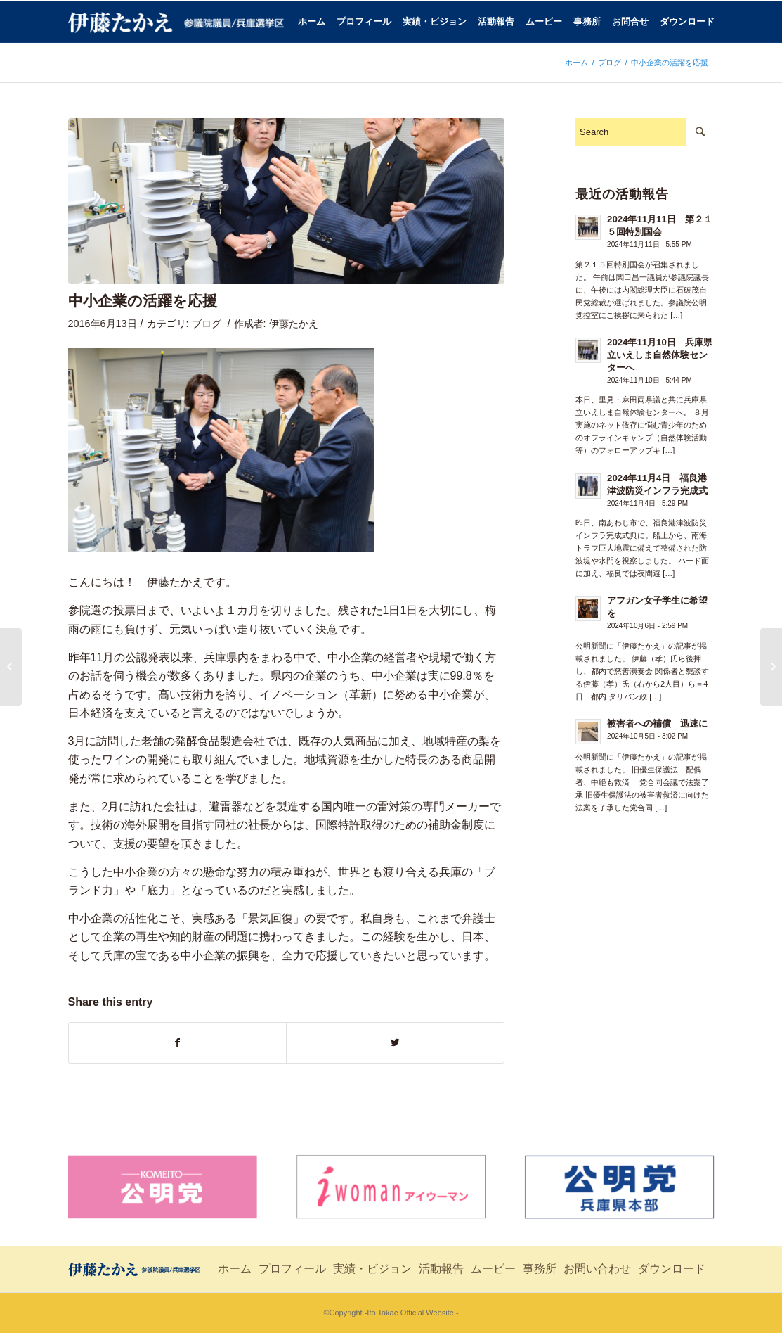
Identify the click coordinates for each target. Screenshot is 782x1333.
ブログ (609, 62)
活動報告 (441, 1269)
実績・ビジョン (372, 1269)
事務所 (539, 1269)
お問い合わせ (597, 1269)
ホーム (576, 62)
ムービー (493, 1269)
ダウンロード (671, 1269)
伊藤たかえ (293, 323)
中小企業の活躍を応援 (142, 301)
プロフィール (292, 1269)
